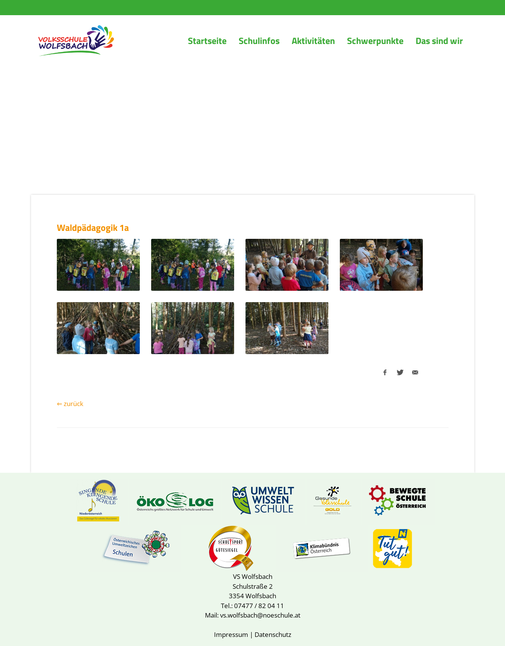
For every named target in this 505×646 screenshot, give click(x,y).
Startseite (207, 40)
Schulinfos (259, 40)
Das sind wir (439, 40)
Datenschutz (273, 634)
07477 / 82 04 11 (259, 605)
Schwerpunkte (375, 40)
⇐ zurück (70, 403)
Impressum (231, 634)
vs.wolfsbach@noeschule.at (260, 615)
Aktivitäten (313, 40)
